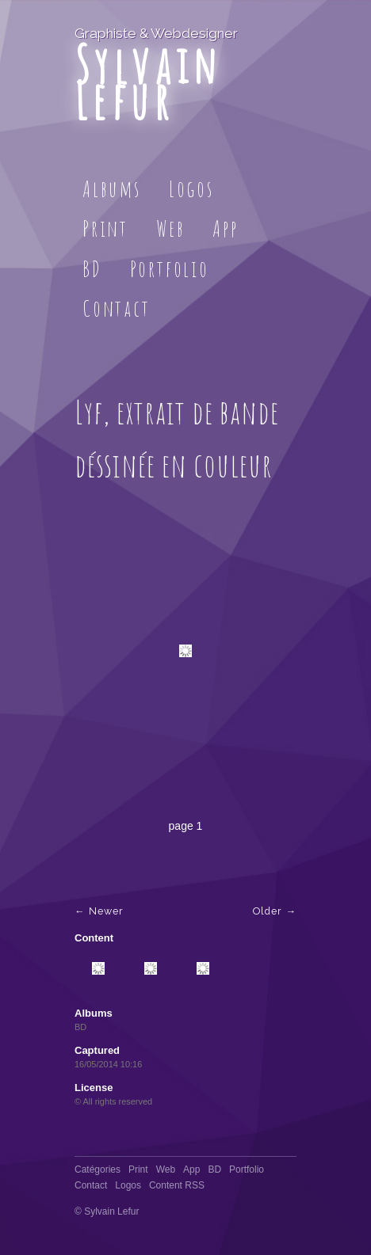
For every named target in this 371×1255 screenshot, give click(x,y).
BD (92, 269)
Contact (116, 308)
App (225, 228)
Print (105, 228)
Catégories (97, 1169)
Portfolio (169, 269)
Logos (191, 189)
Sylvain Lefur (148, 82)
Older (267, 911)
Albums (111, 189)
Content (94, 938)
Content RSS (177, 1185)
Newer (106, 911)
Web (170, 228)
